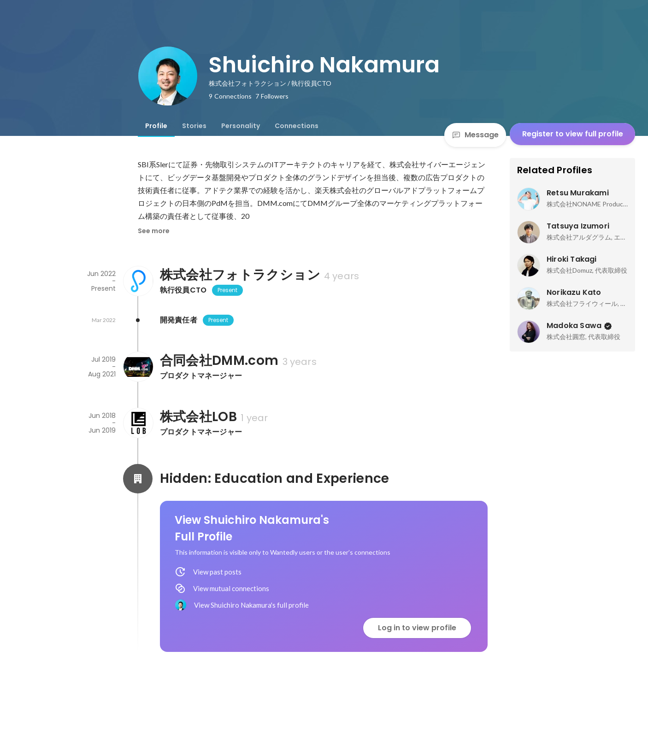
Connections (296, 125)
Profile (156, 125)
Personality (240, 125)
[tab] (156, 126)
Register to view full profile (572, 134)
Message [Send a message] (475, 134)
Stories (194, 125)
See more (154, 230)
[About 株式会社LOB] (138, 423)
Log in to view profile (417, 627)
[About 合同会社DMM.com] (138, 367)
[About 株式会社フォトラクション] (138, 281)
